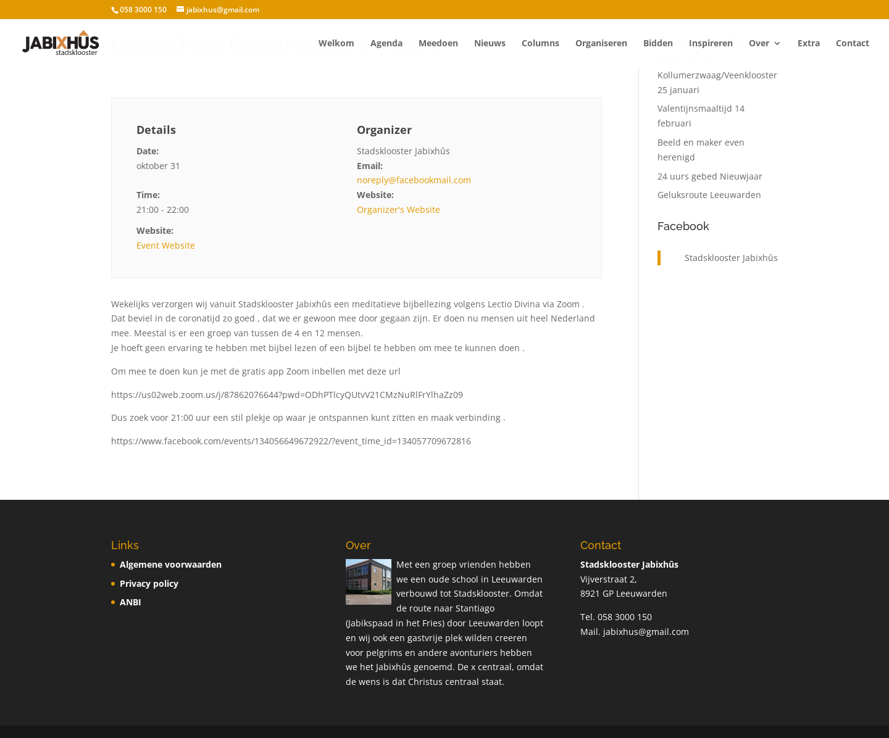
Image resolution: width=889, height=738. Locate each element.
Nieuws (490, 44)
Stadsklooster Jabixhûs (731, 257)
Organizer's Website (398, 209)
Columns (540, 44)
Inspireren (711, 44)
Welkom (336, 44)
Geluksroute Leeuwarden (709, 195)
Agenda (386, 44)
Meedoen (438, 44)
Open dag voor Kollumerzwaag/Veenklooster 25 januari (717, 75)
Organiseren (601, 44)
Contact (852, 44)
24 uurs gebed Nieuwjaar (709, 176)
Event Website (165, 245)
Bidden (658, 44)
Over (759, 44)
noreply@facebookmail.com (414, 180)
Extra (809, 44)
